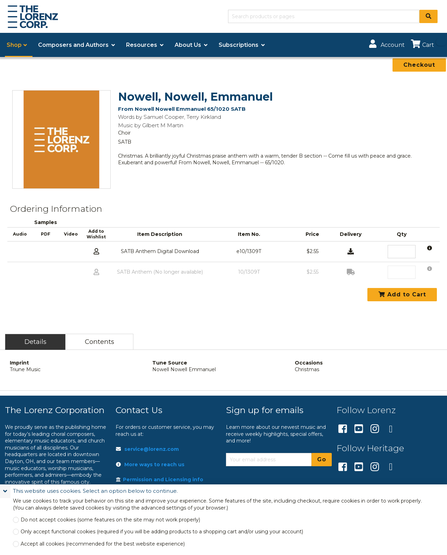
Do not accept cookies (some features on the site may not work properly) (110, 520)
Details (35, 342)
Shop (14, 45)
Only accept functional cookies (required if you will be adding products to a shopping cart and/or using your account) (162, 532)
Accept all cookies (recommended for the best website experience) (103, 544)
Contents (99, 342)
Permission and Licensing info (160, 479)
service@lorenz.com (151, 449)
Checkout (419, 65)
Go (321, 459)
